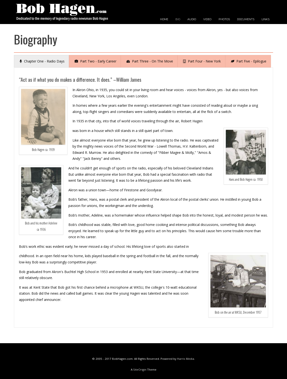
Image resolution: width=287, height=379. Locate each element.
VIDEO (207, 19)
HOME (164, 19)
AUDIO (191, 19)
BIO (177, 19)
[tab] (41, 61)
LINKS (265, 19)
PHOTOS (224, 19)
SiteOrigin (139, 369)
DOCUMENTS (245, 19)
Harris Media (185, 358)
